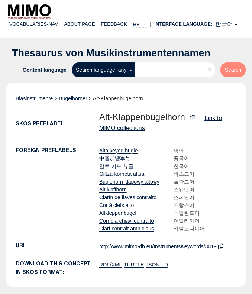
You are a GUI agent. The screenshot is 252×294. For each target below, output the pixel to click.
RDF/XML (110, 265)
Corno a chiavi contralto (126, 221)
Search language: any (102, 70)
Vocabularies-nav (33, 24)
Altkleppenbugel (117, 213)
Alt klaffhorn (113, 190)
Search (233, 70)
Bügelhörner (73, 98)
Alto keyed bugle (118, 151)
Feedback (114, 24)
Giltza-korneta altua (121, 174)
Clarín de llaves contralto (127, 197)
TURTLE (134, 265)
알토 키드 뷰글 (116, 166)
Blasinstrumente (34, 98)
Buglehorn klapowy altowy (129, 182)
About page (79, 24)
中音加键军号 (114, 158)
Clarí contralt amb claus (126, 229)
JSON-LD (157, 265)
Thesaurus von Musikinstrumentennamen (111, 53)
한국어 (224, 24)
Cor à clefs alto (116, 205)
